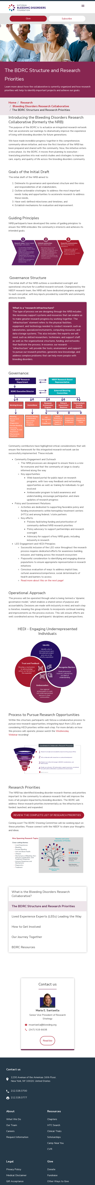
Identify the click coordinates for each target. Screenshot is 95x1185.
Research (26, 102)
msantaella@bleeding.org (42, 1024)
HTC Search (53, 1125)
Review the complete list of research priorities (47, 815)
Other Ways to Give (58, 1181)
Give (28, 18)
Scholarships (54, 1137)
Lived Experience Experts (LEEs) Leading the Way (46, 916)
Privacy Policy (13, 1169)
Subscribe (67, 18)
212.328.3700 (19, 1091)
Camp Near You (55, 1143)
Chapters (52, 1119)
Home (12, 102)
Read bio (47, 1040)
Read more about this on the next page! (42, 580)
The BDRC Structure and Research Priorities (43, 906)
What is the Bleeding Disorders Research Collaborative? (41, 894)
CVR (49, 1149)
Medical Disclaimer (16, 1175)
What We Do (13, 1119)
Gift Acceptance (15, 1181)
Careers (10, 1131)
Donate (51, 1169)
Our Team (11, 1125)
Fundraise (52, 1175)
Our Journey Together (27, 937)
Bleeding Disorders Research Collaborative (41, 106)
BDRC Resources (23, 947)
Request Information (17, 1137)
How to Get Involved (26, 927)
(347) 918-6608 (38, 1029)
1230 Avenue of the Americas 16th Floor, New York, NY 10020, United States (33, 1079)
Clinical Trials (54, 1131)
